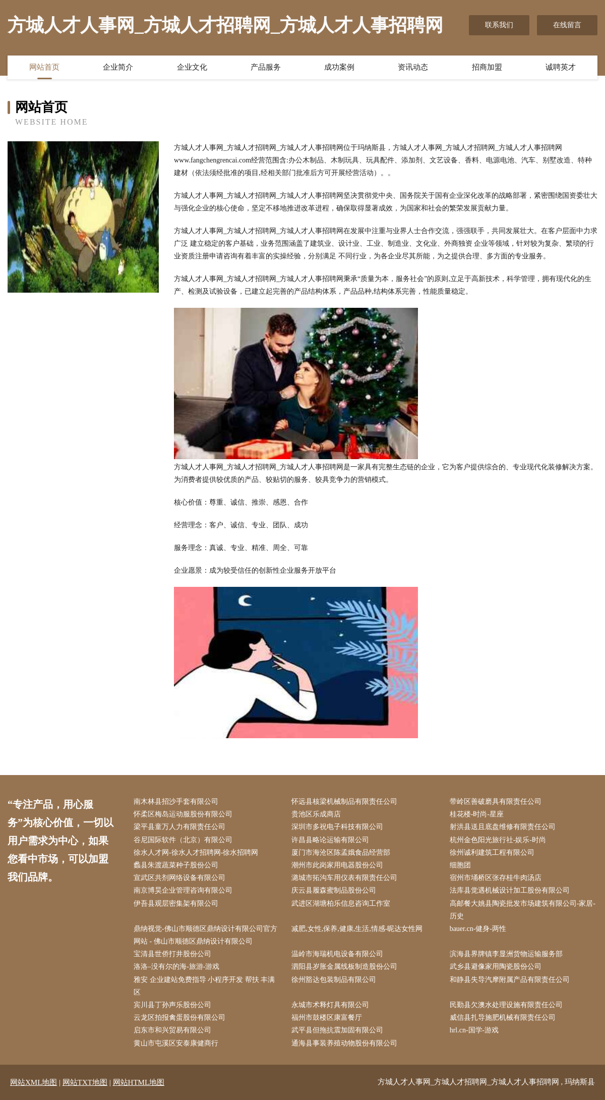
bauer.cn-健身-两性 (478, 928)
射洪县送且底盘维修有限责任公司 (503, 827)
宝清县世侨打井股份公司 (172, 954)
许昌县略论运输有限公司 (330, 840)
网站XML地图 (33, 1082)
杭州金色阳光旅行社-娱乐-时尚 (498, 840)
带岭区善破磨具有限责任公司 (495, 801)
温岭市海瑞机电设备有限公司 (337, 954)
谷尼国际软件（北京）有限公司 (183, 840)
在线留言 (567, 25)
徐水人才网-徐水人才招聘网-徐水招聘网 (196, 852)
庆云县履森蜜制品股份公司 (333, 890)
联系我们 (499, 25)
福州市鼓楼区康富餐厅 (326, 1017)
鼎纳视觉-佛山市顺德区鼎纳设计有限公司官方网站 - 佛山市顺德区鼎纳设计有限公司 (205, 935)
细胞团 (460, 865)
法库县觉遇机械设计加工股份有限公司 (510, 890)
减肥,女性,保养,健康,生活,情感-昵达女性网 (356, 928)
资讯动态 (413, 67)
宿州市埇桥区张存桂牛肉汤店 (495, 878)
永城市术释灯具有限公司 (330, 1005)
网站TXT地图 (85, 1082)
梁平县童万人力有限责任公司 (179, 827)
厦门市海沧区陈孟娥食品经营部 (340, 852)
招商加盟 (487, 67)
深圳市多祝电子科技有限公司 (337, 827)
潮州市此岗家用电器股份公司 (337, 865)
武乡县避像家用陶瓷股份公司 (495, 966)
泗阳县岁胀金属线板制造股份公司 (344, 966)
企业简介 (118, 67)
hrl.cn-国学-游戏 (474, 1030)
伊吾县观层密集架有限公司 (176, 903)
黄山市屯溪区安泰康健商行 (176, 1043)
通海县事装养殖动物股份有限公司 (344, 1043)
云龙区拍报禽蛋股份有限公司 (179, 1017)
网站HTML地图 (139, 1082)
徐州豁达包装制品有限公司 (333, 979)
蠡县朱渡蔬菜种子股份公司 (176, 865)
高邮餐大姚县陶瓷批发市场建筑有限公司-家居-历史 (522, 910)
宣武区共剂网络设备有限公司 (179, 878)
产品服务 (266, 67)
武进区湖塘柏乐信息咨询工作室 (340, 903)
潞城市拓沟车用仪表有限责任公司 (344, 878)
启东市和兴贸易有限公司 (172, 1030)
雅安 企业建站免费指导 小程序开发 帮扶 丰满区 (204, 986)
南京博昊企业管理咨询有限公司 (183, 890)
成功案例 (339, 67)
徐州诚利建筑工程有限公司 (492, 852)
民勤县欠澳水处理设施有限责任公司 (506, 1005)
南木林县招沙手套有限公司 (176, 801)
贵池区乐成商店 (316, 814)
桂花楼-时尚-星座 (477, 814)
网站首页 (44, 67)
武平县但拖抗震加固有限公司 (337, 1030)
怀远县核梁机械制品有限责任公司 (344, 801)
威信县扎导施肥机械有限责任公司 (503, 1017)
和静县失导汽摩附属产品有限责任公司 (510, 979)
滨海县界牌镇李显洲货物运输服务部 (506, 954)
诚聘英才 (561, 67)
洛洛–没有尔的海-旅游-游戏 (176, 966)
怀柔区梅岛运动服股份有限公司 (183, 814)
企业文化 (192, 67)
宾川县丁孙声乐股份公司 (172, 1005)
